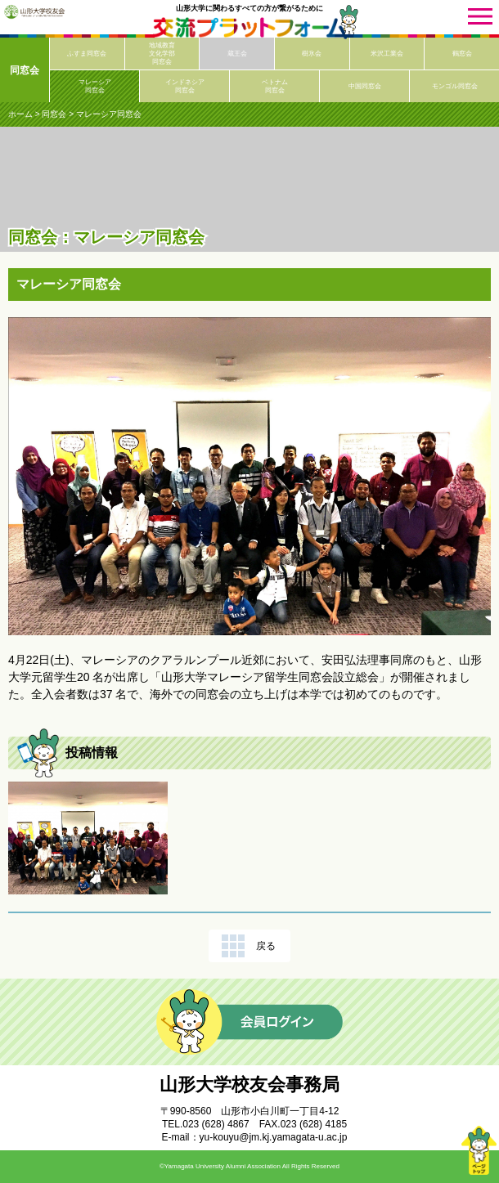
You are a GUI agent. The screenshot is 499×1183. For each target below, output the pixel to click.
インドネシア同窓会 (185, 86)
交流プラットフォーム (249, 28)
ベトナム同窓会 (275, 86)
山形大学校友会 (34, 11)
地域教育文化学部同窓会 (162, 53)
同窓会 (24, 70)
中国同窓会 (364, 86)
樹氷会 (311, 53)
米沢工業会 (387, 53)
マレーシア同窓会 (95, 86)
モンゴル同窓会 (455, 86)
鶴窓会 (462, 53)
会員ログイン (249, 1022)
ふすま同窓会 (86, 53)
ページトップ (478, 1150)
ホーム (20, 114)
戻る (266, 946)
